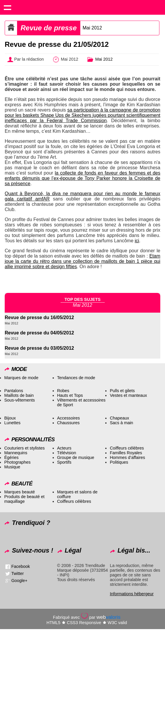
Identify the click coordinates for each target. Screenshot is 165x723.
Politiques (119, 462)
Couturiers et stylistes (24, 448)
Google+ (19, 580)
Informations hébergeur (132, 593)
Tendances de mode (76, 377)
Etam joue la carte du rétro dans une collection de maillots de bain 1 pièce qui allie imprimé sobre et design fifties (82, 261)
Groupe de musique (75, 457)
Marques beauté (19, 492)
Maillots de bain (19, 395)
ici (137, 240)
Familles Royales (126, 452)
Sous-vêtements (19, 400)
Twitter (17, 573)
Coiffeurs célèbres (127, 448)
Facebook (20, 566)
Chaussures (68, 422)
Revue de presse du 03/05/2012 (39, 348)
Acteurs (64, 448)
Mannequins (15, 452)
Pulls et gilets (122, 390)
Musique (12, 467)
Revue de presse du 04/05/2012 (39, 332)
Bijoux (10, 418)
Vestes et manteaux (128, 395)
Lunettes (12, 422)
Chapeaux (119, 418)
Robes (63, 390)
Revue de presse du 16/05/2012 (39, 317)
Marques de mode (21, 377)
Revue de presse (49, 28)
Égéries (11, 457)
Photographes (17, 462)
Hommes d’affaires (127, 457)
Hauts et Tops (70, 395)
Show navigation (7, 7)
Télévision (66, 452)
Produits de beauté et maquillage (24, 499)
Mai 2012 (92, 27)
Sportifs (64, 462)
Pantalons (13, 390)
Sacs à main (121, 422)
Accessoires (68, 418)
